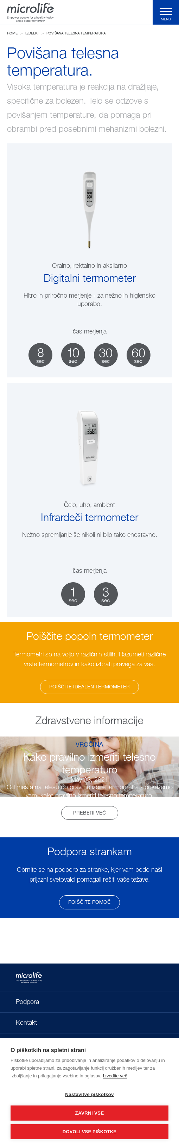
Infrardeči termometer (89, 518)
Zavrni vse (89, 1113)
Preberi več (89, 813)
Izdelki (32, 33)
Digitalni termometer (90, 279)
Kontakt (26, 1023)
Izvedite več (115, 1075)
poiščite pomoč (89, 902)
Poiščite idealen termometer (89, 687)
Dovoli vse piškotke (89, 1131)
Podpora (27, 1002)
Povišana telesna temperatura (76, 33)
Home (12, 33)
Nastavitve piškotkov (89, 1094)
